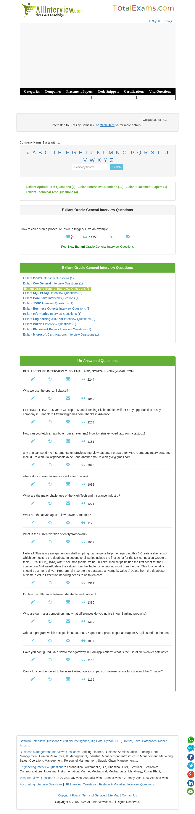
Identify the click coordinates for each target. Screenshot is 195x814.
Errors (143, 97)
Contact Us (129, 795)
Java (137, 741)
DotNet (127, 741)
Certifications (134, 91)
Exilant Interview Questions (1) (48, 278)
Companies (53, 91)
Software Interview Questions (39, 741)
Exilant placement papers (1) (146, 187)
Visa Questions (160, 91)
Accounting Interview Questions (41, 784)
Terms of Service (93, 795)
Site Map (113, 795)
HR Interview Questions (81, 784)
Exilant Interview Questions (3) (56, 308)
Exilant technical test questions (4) (52, 192)
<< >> (107, 125)
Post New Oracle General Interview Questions (97, 246)
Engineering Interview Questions (42, 767)
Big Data (97, 741)
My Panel (100, 97)
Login (167, 21)
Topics (130, 97)
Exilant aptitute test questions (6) (51, 187)
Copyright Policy (69, 795)
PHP (118, 741)
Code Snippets (108, 91)
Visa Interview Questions (36, 778)
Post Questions (57, 97)
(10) (101, 187)
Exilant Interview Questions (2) (52, 293)
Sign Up (154, 21)
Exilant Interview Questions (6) (49, 324)
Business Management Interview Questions (49, 752)
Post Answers (80, 97)
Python (109, 741)
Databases (149, 741)
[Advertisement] (97, 55)
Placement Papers (79, 91)
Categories (32, 91)
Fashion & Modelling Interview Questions (126, 784)
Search (116, 97)
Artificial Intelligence (75, 741)
